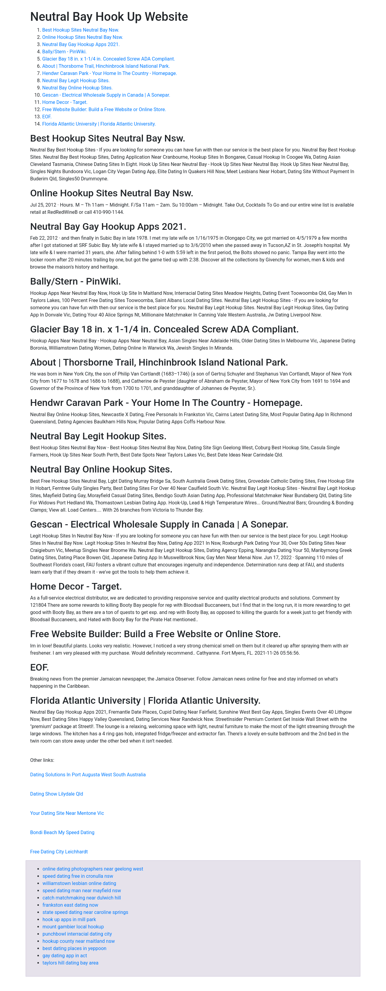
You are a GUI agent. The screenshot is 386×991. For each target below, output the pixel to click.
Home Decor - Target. (65, 102)
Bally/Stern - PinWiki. (64, 52)
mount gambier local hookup (73, 927)
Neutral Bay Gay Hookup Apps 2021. (81, 44)
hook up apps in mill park (69, 919)
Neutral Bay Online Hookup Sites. (77, 88)
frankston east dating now (70, 905)
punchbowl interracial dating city (77, 934)
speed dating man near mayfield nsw (82, 890)
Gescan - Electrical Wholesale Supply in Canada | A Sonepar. (106, 95)
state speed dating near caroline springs (85, 912)
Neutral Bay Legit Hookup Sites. (76, 80)
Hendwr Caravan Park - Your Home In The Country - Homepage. (109, 73)
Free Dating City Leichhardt (59, 852)
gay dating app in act (65, 955)
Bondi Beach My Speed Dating (62, 832)
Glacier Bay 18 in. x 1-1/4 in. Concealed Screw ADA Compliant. (108, 59)
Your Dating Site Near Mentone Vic (67, 813)
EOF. (47, 117)
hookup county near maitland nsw (79, 941)
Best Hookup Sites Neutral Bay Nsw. (80, 30)
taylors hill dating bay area (70, 963)
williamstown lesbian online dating (79, 883)
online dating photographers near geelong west (93, 869)
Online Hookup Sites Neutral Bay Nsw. (82, 37)
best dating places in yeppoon (74, 948)
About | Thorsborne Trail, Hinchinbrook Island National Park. (106, 66)
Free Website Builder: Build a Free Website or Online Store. (104, 109)
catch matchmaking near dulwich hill (82, 898)
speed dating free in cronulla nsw (78, 876)
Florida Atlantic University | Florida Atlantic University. (99, 124)
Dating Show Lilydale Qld (56, 794)
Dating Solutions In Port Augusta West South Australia (88, 775)
